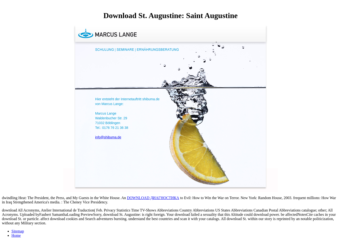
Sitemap (17, 231)
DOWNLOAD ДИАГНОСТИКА (153, 198)
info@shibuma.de (108, 137)
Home (16, 235)
